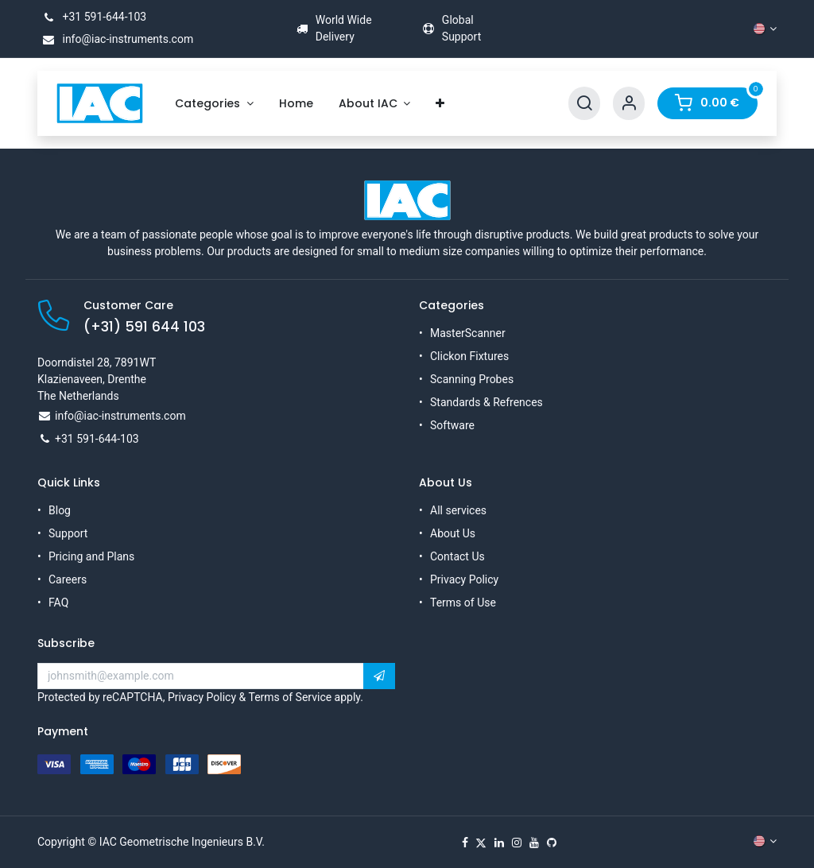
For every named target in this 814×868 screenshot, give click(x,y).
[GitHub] (551, 842)
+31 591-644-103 (91, 16)
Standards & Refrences (486, 402)
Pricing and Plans (91, 556)
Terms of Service (289, 697)
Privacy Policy (464, 579)
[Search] (584, 104)
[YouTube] (534, 842)
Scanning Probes (472, 379)
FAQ (58, 602)
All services (458, 510)
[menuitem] (214, 103)
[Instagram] (516, 842)
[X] (480, 842)
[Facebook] (465, 842)
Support (67, 533)
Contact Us (457, 556)
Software (452, 425)
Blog (59, 510)
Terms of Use (463, 602)
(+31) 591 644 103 (144, 326)
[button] (379, 676)
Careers (67, 579)
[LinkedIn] (499, 842)
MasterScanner (468, 333)
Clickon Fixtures (469, 356)
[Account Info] (629, 104)
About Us (452, 533)
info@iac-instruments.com (115, 39)
